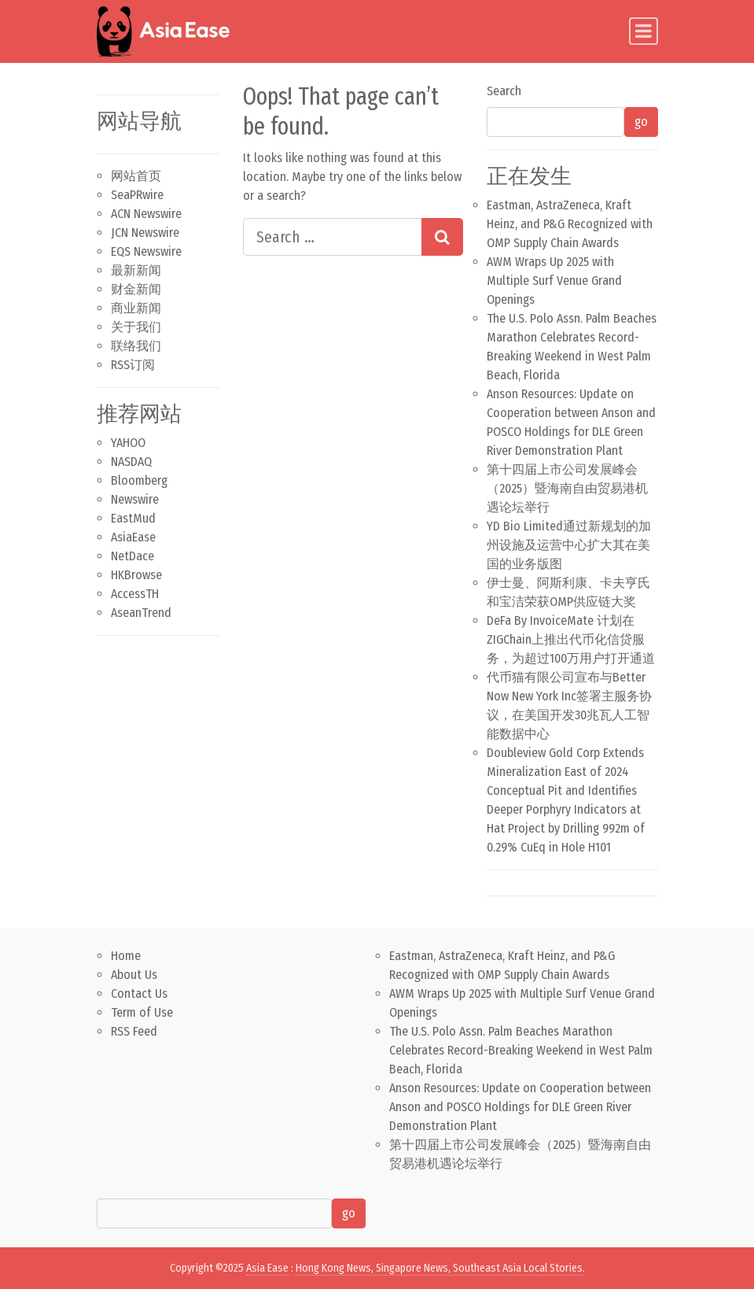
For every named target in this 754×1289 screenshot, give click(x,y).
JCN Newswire (145, 232)
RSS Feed (134, 1031)
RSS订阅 (133, 364)
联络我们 (136, 345)
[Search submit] (442, 237)
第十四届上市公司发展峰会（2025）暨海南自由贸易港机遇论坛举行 (567, 488)
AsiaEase (133, 537)
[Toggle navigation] (643, 31)
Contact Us (139, 993)
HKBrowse (136, 574)
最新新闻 (136, 270)
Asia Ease (267, 1268)
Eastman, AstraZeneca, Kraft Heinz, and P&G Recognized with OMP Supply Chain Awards (570, 224)
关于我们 (136, 326)
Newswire (135, 499)
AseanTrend (141, 612)
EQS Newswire (146, 251)
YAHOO (128, 442)
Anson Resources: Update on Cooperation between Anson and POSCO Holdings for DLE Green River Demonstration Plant (520, 1106)
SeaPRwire (137, 194)
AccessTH (135, 593)
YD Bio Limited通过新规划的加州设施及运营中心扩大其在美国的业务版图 (569, 545)
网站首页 (136, 175)
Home (126, 955)
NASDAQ (131, 461)
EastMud (133, 518)
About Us (134, 974)
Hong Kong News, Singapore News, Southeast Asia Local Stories (439, 1268)
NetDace (132, 555)
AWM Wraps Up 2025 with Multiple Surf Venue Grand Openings (554, 280)
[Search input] (332, 237)
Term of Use (142, 1012)
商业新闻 (136, 308)
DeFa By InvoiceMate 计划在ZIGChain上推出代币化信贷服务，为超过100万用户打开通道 (571, 639)
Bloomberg (139, 480)
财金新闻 (136, 289)
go (641, 121)
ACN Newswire (146, 213)
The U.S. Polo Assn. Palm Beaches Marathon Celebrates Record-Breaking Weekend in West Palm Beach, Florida (521, 1050)
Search (504, 90)
